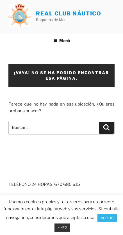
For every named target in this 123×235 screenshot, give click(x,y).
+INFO (62, 227)
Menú (61, 40)
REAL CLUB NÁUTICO (68, 13)
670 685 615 (67, 184)
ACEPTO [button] (107, 218)
